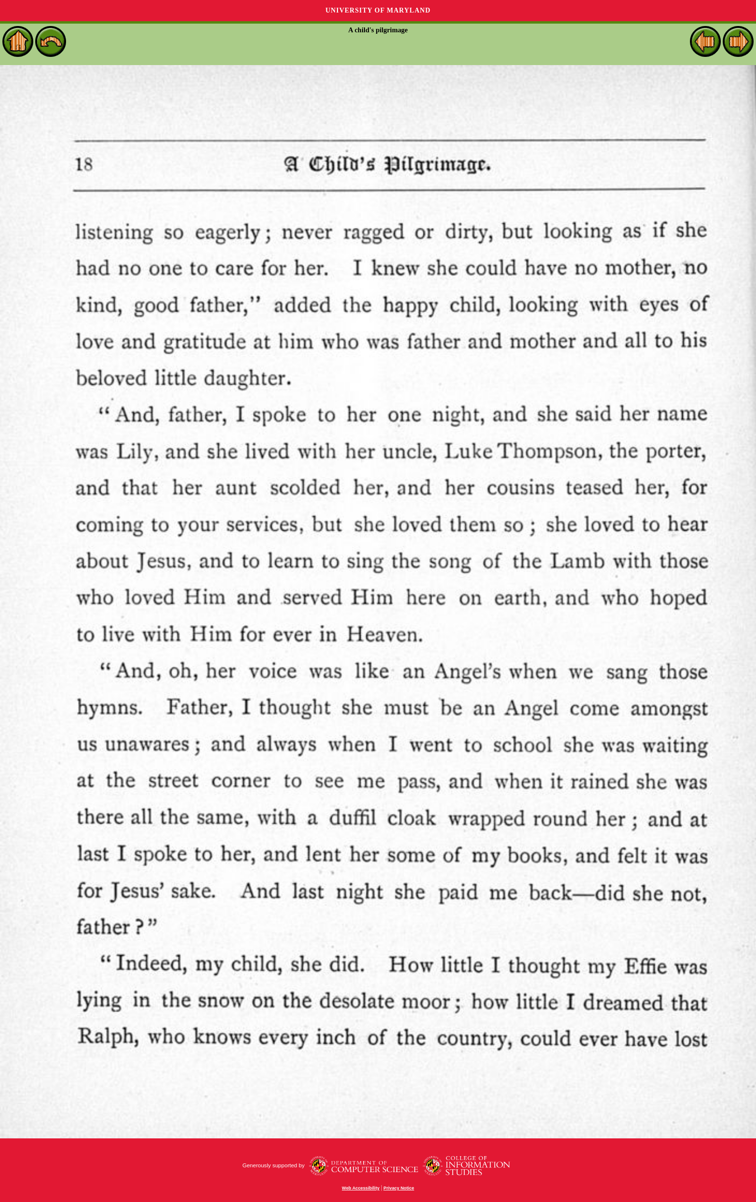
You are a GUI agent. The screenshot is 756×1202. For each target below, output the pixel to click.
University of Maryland (378, 10)
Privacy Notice (398, 1188)
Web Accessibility (360, 1188)
